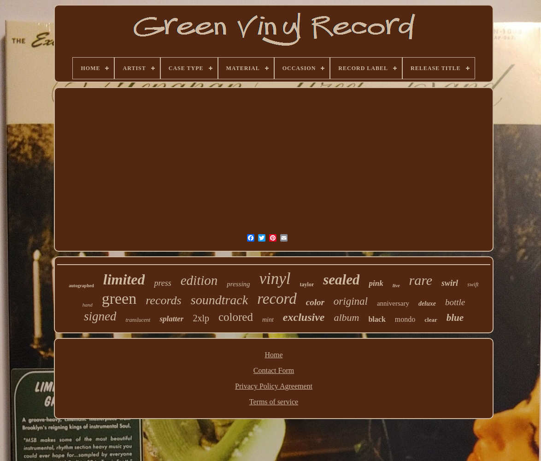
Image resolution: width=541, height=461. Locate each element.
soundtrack (219, 300)
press (162, 283)
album (346, 317)
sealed (341, 280)
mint (268, 319)
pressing (238, 284)
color (315, 302)
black (376, 319)
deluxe (427, 303)
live (396, 285)
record (277, 298)
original (351, 301)
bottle (455, 302)
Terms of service (273, 402)
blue (455, 317)
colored (235, 317)
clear (430, 319)
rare (421, 280)
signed (100, 316)
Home (273, 355)
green (119, 298)
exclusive (304, 317)
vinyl (275, 279)
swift (473, 284)
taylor (307, 284)
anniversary (393, 303)
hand (87, 304)
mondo (405, 319)
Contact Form (273, 370)
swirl (449, 283)
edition (199, 280)
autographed (81, 285)
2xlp (201, 318)
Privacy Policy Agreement (273, 386)
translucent (137, 320)
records (164, 300)
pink (376, 283)
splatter (171, 318)
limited (124, 279)
